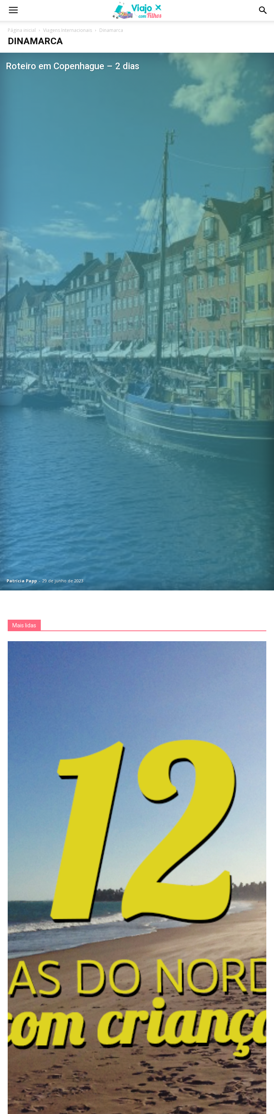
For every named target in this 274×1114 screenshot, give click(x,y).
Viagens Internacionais (67, 30)
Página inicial (22, 30)
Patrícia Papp (22, 581)
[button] (263, 10)
